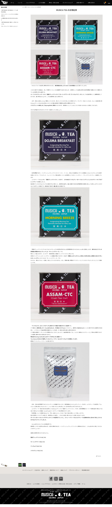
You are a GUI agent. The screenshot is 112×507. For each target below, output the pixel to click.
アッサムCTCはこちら (36, 446)
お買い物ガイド (80, 2)
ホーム (12, 2)
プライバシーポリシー (74, 469)
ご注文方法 (37, 469)
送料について (45, 469)
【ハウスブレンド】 (38, 94)
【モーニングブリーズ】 (65, 94)
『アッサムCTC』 (36, 325)
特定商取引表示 (86, 469)
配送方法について (54, 469)
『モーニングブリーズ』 (54, 251)
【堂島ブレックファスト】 (52, 94)
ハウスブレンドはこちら (37, 450)
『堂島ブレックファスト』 (51, 179)
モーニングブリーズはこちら (38, 441)
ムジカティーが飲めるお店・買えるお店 (62, 483)
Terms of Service (68, 501)
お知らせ (29, 483)
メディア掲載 (77, 483)
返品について (64, 469)
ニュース (20, 2)
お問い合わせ (91, 2)
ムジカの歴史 (42, 2)
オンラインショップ (68, 2)
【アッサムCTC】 (75, 94)
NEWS (99, 455)
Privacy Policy (60, 501)
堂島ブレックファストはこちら (38, 437)
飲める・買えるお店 (54, 2)
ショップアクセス (30, 2)
